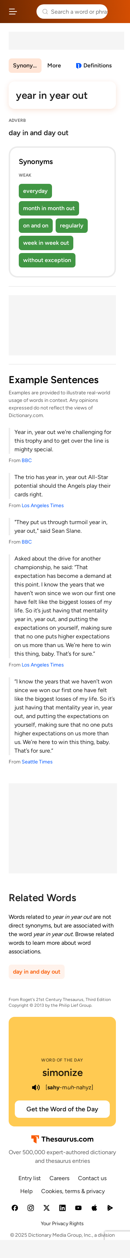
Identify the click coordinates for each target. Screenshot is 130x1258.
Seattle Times (37, 762)
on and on (35, 225)
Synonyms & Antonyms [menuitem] (27, 65)
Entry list (29, 1178)
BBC (27, 460)
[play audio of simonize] (36, 1087)
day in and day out (36, 971)
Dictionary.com (117, 11)
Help (26, 1191)
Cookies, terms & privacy (73, 1191)
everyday (35, 190)
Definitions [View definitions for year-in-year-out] (97, 65)
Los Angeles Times (43, 505)
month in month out (49, 208)
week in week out (46, 242)
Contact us (92, 1178)
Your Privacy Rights (62, 1224)
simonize (62, 1072)
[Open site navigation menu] (13, 11)
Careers (59, 1178)
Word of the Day (62, 1060)
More (54, 65)
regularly (71, 225)
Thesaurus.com (27, 11)
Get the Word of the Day (62, 1109)
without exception (47, 260)
